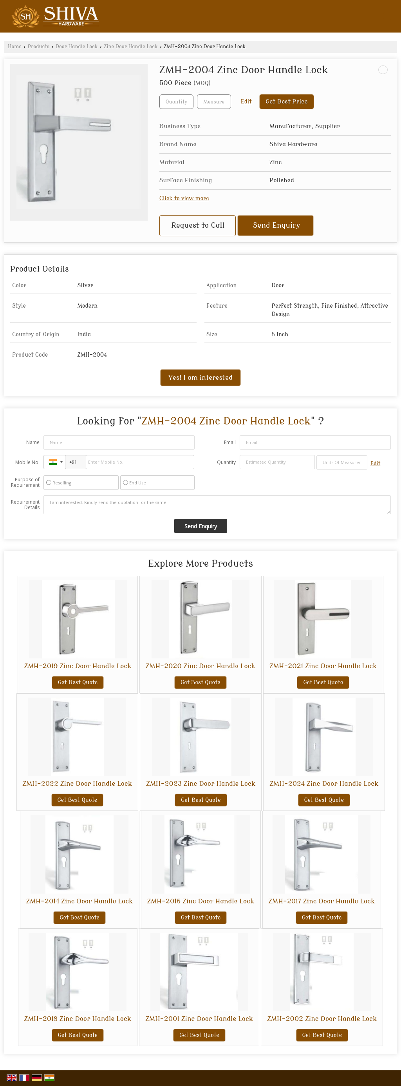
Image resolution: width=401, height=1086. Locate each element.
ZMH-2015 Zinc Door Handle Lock (201, 901)
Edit (246, 102)
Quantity (226, 462)
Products (38, 46)
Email (230, 442)
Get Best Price (287, 101)
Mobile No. (27, 462)
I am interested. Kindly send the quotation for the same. (217, 504)
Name (33, 442)
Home (15, 46)
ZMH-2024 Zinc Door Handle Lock (323, 783)
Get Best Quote (78, 682)
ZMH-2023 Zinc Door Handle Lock (200, 783)
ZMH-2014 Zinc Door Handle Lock (79, 901)
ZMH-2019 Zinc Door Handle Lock (77, 666)
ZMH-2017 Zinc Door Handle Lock (322, 901)
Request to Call (197, 225)
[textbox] (214, 101)
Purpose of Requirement (25, 482)
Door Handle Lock (77, 46)
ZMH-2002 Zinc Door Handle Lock (322, 1019)
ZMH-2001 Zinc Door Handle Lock (199, 1019)
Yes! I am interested (200, 377)
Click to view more (184, 198)
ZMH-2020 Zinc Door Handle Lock (200, 666)
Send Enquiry (276, 225)
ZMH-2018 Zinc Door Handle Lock (78, 1019)
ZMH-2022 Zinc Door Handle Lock (77, 783)
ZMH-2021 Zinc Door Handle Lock (323, 666)
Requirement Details (25, 504)
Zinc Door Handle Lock (131, 46)
